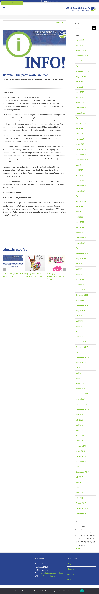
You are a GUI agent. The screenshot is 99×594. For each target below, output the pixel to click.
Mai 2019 (79, 378)
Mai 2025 (79, 87)
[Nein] (96, 591)
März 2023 (80, 180)
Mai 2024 (79, 134)
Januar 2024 (80, 144)
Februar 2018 (81, 446)
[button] (4, 269)
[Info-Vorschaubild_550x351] (34, 50)
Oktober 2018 (81, 404)
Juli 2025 (79, 81)
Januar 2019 (80, 388)
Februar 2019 (81, 383)
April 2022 (80, 222)
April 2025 (80, 92)
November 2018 (82, 399)
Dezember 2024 (82, 107)
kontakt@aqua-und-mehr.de (52, 573)
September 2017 (82, 472)
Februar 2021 (81, 284)
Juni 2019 (79, 373)
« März (77, 548)
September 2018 (82, 409)
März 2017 (80, 498)
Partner (71, 574)
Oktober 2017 (81, 467)
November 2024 (82, 113)
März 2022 (80, 227)
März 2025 (80, 97)
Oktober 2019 (81, 352)
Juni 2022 (79, 212)
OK (82, 591)
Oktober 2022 (81, 196)
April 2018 (80, 435)
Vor (63, 22)
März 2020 (80, 336)
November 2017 (82, 461)
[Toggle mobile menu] (4, 7)
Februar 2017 (81, 503)
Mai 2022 (79, 217)
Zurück (57, 22)
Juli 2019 (79, 368)
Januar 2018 (80, 451)
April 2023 (80, 175)
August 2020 (81, 310)
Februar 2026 (81, 50)
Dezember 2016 (82, 508)
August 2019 (81, 362)
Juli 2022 (79, 206)
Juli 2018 (79, 420)
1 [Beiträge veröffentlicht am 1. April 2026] (81, 532)
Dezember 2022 (82, 186)
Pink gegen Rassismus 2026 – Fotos (55, 276)
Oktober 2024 (81, 118)
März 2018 (80, 441)
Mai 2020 (79, 326)
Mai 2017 (79, 487)
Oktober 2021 (81, 248)
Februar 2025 (81, 102)
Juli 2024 (79, 128)
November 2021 (82, 243)
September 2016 (82, 513)
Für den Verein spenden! (12, 3)
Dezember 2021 (82, 238)
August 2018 (81, 415)
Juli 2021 (79, 264)
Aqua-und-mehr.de (50, 576)
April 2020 (80, 331)
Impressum (72, 564)
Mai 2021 (79, 274)
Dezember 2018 (82, 394)
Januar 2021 (80, 290)
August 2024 (81, 123)
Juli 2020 (79, 316)
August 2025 (81, 76)
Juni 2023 (79, 165)
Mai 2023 (79, 170)
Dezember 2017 (82, 456)
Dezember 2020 (82, 295)
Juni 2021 (79, 269)
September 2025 (82, 71)
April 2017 (80, 493)
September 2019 (82, 357)
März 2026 (80, 45)
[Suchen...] (83, 28)
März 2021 (80, 279)
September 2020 (82, 305)
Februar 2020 (81, 342)
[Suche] (94, 28)
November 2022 (82, 191)
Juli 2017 (79, 477)
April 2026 (80, 40)
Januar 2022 (80, 232)
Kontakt (71, 569)
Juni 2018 (79, 425)
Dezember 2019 (82, 347)
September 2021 (82, 253)
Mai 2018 (79, 430)
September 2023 (82, 160)
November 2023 (82, 154)
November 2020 (82, 300)
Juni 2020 (79, 321)
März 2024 (80, 139)
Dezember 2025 (82, 55)
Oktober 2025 (81, 66)
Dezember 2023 (82, 149)
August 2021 (81, 258)
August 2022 (81, 201)
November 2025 (82, 61)
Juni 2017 (79, 482)
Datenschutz (73, 579)
